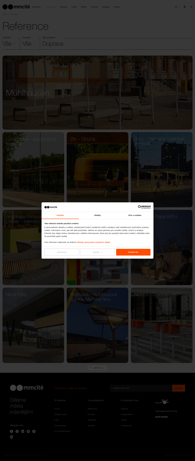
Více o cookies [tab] (134, 215)
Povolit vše (133, 252)
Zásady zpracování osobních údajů (93, 242)
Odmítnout (62, 252)
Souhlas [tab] (60, 215)
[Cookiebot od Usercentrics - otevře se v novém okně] (140, 207)
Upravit (97, 252)
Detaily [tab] (97, 215)
